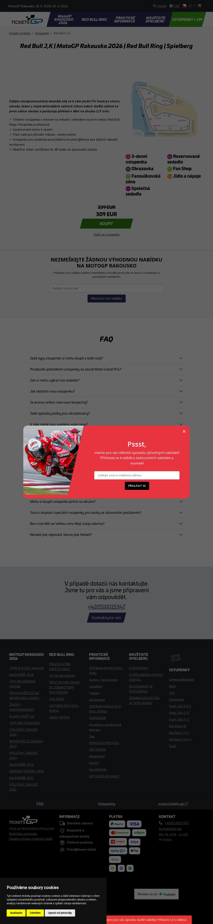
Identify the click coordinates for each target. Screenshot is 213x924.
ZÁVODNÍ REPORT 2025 (26, 771)
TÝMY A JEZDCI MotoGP (26, 668)
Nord (172, 686)
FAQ (39, 803)
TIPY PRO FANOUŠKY (24, 723)
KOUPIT (106, 223)
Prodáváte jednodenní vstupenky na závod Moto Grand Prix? (75, 369)
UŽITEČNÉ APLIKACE (104, 776)
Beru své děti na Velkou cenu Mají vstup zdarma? (67, 523)
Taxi (92, 736)
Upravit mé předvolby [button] (60, 913)
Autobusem (97, 699)
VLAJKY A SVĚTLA (21, 716)
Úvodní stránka (19, 33)
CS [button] (187, 6)
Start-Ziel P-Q (179, 719)
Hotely (94, 763)
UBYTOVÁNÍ (97, 749)
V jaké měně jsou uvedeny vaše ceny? (59, 424)
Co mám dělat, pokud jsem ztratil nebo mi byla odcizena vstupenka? (81, 490)
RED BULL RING (94, 19)
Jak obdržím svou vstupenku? (52, 391)
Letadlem (96, 686)
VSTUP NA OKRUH (62, 676)
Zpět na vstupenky (107, 234)
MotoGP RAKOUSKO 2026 (64, 19)
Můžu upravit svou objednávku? (54, 468)
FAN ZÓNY (56, 699)
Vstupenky (42, 33)
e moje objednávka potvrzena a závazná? (61, 446)
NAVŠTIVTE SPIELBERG (155, 19)
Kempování (97, 756)
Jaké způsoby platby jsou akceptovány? (60, 413)
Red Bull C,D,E (179, 733)
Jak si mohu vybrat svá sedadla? (54, 380)
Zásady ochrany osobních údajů (30, 839)
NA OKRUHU (98, 769)
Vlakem (94, 693)
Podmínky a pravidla (23, 834)
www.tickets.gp (173, 803)
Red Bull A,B (177, 726)
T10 (172, 693)
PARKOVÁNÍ (97, 718)
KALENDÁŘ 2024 (21, 764)
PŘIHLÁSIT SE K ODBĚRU (106, 298)
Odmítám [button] (35, 913)
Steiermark (176, 699)
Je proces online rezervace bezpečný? (59, 402)
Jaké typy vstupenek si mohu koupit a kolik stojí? (66, 358)
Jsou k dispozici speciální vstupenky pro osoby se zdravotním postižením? (85, 512)
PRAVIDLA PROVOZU (104, 743)
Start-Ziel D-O (179, 713)
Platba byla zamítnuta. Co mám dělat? (58, 435)
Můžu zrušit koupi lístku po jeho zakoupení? (62, 457)
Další (172, 746)
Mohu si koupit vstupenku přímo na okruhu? (62, 501)
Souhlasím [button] (16, 913)
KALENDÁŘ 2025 (21, 778)
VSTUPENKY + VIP (187, 19)
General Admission (181, 679)
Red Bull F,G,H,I (180, 739)
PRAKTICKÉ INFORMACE (124, 19)
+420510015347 (106, 606)
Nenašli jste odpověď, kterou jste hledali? (61, 534)
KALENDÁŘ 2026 (21, 675)
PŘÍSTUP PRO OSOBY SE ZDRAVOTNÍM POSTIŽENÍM (64, 687)
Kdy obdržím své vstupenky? (51, 479)
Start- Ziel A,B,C (180, 706)
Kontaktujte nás (106, 617)
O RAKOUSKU (138, 668)
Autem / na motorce (103, 680)
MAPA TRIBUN (59, 717)
